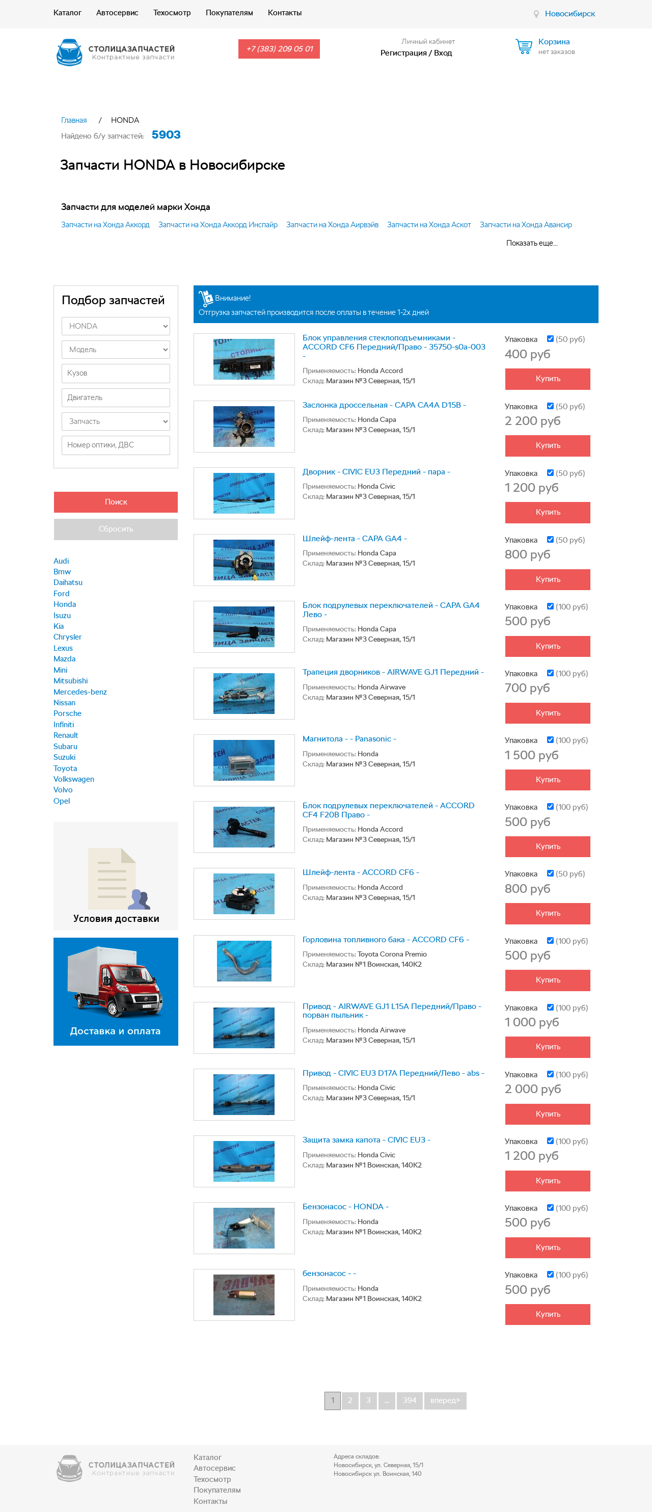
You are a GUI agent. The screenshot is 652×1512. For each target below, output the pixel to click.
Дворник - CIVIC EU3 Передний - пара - (376, 471)
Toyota (65, 768)
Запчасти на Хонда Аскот (429, 224)
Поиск (116, 502)
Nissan (64, 702)
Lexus (63, 648)
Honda (64, 604)
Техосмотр (172, 12)
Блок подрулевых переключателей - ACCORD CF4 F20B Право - (389, 810)
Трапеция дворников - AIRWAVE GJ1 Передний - (393, 672)
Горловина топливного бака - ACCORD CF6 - (386, 939)
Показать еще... (532, 243)
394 (410, 1400)
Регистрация (404, 53)
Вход (443, 53)
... (387, 1400)
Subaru (65, 746)
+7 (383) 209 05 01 (279, 49)
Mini (60, 670)
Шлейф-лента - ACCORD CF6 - (361, 872)
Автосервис (117, 12)
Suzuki (64, 757)
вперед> (445, 1400)
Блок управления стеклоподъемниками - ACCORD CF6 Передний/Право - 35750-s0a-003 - (394, 346)
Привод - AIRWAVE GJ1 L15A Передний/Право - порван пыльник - (392, 1010)
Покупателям (229, 12)
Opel (61, 801)
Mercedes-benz (80, 692)
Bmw (62, 571)
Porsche (67, 713)
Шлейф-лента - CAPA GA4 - (355, 538)
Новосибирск (570, 13)
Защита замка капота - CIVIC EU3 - (366, 1140)
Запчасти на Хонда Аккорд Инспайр (218, 224)
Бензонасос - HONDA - (346, 1206)
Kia (58, 626)
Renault (65, 735)
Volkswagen (73, 779)
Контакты (285, 12)
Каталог (67, 12)
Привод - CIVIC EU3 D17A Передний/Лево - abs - (393, 1073)
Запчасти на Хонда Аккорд (105, 224)
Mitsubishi (70, 680)
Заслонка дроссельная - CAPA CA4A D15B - (384, 405)
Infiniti (63, 724)
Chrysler (67, 637)
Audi (61, 561)
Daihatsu (68, 582)
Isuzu (62, 615)
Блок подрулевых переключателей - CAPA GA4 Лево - (391, 609)
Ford (61, 593)
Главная (74, 120)
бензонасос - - (329, 1273)
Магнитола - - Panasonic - (349, 739)
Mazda (64, 659)
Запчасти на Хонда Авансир (526, 224)
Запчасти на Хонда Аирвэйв (332, 224)
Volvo (63, 789)
